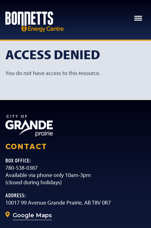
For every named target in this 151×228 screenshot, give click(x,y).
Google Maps (32, 215)
